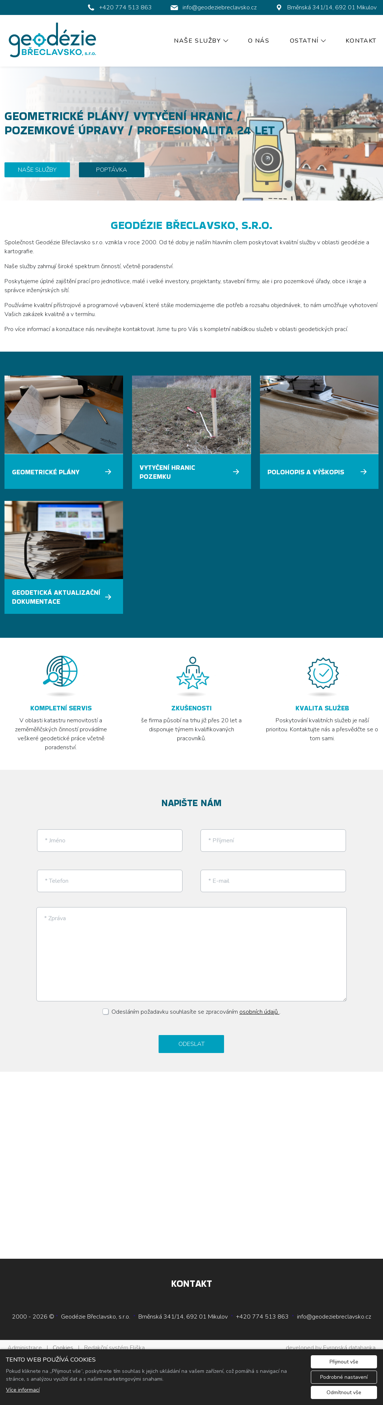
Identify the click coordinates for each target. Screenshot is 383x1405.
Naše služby (197, 41)
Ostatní (304, 41)
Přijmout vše (344, 1361)
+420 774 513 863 (262, 1311)
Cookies (63, 1342)
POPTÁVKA (111, 170)
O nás (259, 41)
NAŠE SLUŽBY (37, 170)
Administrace (24, 1342)
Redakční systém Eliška (114, 1342)
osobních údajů (259, 1005)
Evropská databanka (349, 1342)
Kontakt (361, 41)
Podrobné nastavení (344, 1377)
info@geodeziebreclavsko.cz (334, 1311)
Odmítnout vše (344, 1392)
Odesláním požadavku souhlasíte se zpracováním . (196, 1005)
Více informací (23, 1389)
